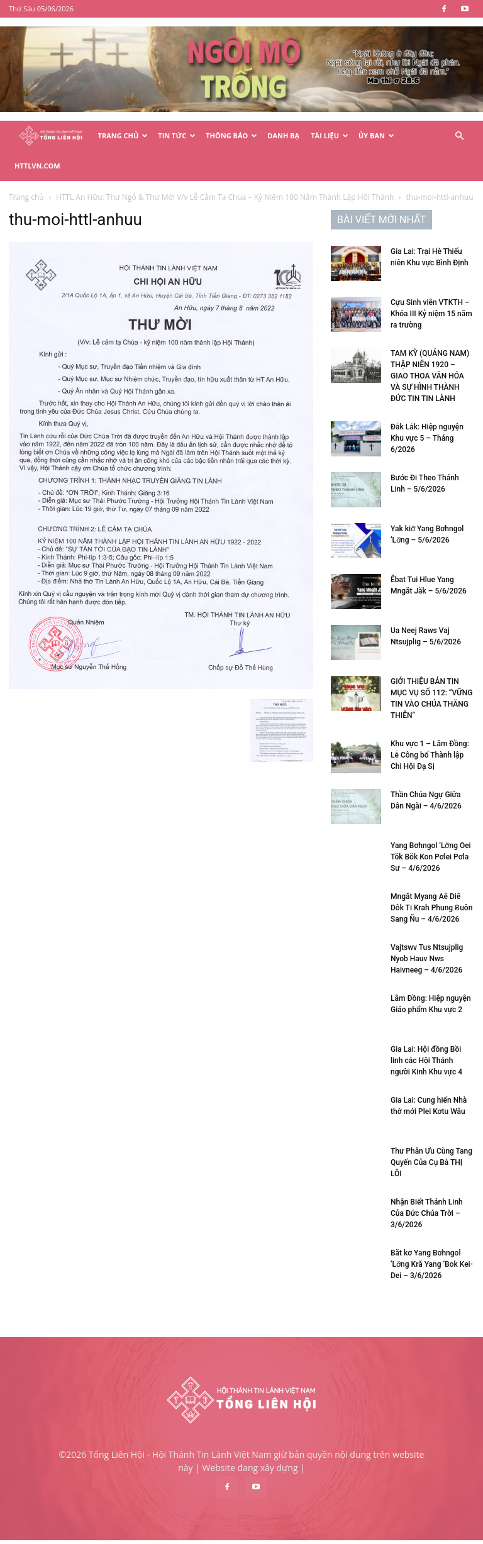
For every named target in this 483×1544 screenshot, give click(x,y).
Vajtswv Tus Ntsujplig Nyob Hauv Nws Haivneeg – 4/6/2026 (427, 958)
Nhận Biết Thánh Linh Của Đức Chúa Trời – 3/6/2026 (427, 1213)
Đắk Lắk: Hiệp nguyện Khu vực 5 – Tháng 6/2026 (427, 438)
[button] (459, 136)
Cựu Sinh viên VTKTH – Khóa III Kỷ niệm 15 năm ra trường (431, 313)
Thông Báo (231, 135)
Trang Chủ (123, 135)
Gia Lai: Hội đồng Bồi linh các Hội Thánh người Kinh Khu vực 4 (426, 1060)
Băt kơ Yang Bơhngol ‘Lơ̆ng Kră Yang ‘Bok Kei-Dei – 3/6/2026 (432, 1264)
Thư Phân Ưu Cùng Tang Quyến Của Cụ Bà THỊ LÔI (431, 1162)
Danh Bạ (283, 135)
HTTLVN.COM (37, 165)
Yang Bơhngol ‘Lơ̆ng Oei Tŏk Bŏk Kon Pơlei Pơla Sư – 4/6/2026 (431, 857)
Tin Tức (177, 135)
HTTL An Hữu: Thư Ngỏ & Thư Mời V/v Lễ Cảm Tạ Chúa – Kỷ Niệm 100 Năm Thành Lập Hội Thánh (225, 197)
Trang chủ (26, 197)
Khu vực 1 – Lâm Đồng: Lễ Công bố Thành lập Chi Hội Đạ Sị (430, 755)
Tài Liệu (329, 135)
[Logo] (50, 136)
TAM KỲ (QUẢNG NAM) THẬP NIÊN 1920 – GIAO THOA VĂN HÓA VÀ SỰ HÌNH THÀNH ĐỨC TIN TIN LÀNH (430, 376)
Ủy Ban (376, 135)
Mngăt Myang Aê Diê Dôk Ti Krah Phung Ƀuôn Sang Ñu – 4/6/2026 (431, 908)
